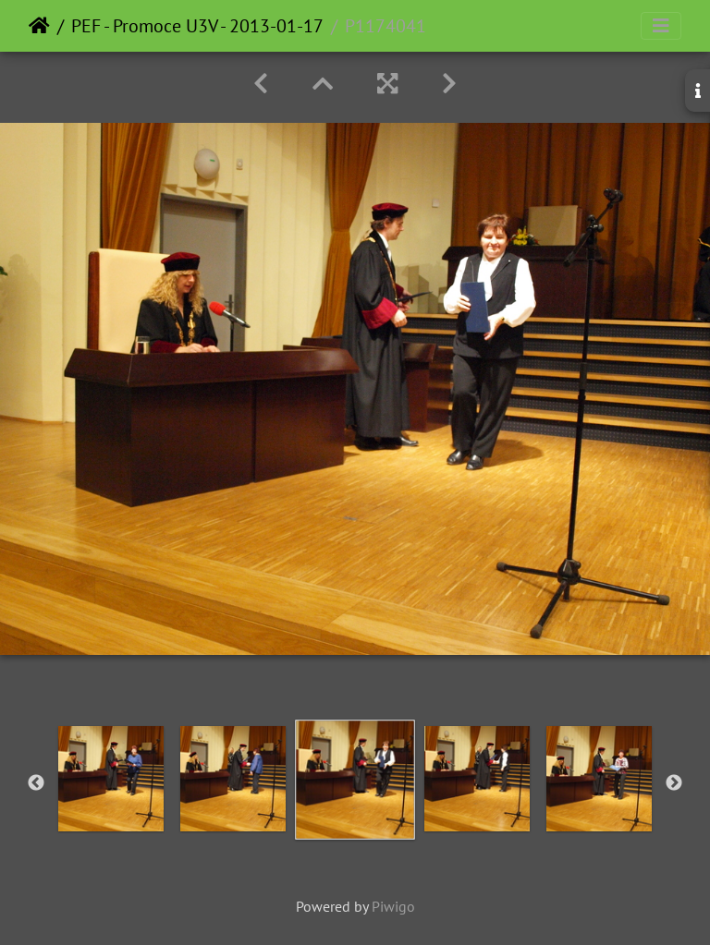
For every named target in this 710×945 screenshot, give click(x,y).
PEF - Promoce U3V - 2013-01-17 (197, 26)
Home (39, 26)
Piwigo (393, 906)
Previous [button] (36, 783)
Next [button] (674, 783)
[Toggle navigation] (661, 26)
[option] (111, 778)
